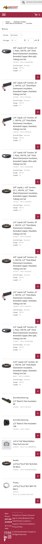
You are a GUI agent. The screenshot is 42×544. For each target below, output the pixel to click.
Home (8, 22)
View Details (37, 77)
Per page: (6, 40)
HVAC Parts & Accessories (14, 23)
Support (15, 524)
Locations (26, 521)
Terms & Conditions (27, 524)
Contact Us (16, 515)
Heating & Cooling (20, 22)
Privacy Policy (17, 527)
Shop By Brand (24, 518)
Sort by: (5, 35)
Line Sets (29, 23)
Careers (24, 515)
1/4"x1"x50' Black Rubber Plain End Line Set (23, 443)
